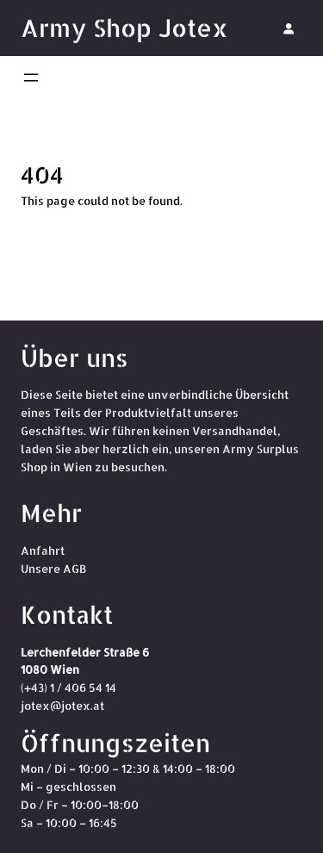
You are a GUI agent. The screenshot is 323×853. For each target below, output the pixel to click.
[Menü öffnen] (31, 77)
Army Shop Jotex (124, 27)
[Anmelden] (288, 28)
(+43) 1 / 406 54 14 (68, 687)
